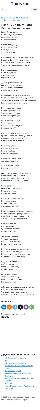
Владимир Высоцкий (19, 17)
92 (6, 360)
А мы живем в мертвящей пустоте (19, 378)
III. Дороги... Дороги (13, 371)
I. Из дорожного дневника (15, 363)
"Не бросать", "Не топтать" (15, 358)
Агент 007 (9, 383)
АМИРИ (8, 381)
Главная (4, 17)
